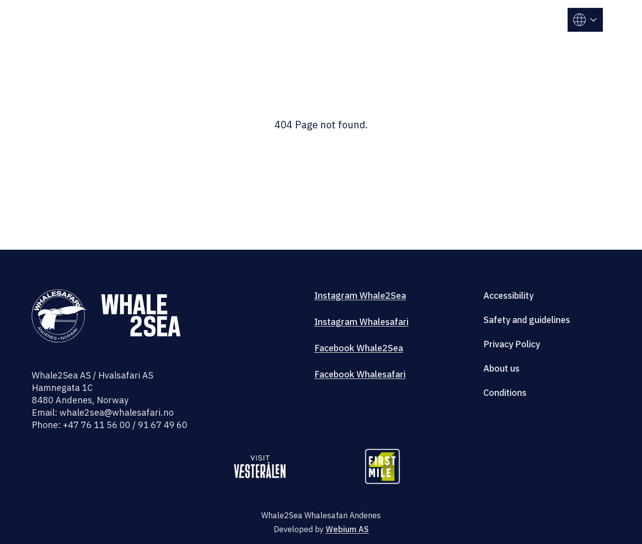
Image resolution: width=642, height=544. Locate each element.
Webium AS (347, 529)
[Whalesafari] (76, 26)
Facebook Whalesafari (360, 374)
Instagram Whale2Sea (360, 295)
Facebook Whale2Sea (358, 348)
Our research (398, 12)
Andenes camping (481, 12)
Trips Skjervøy (250, 12)
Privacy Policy (511, 344)
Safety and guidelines (526, 320)
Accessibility (508, 295)
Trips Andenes (173, 12)
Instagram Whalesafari (361, 321)
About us (501, 368)
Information (494, 27)
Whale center (325, 12)
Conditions (504, 392)
